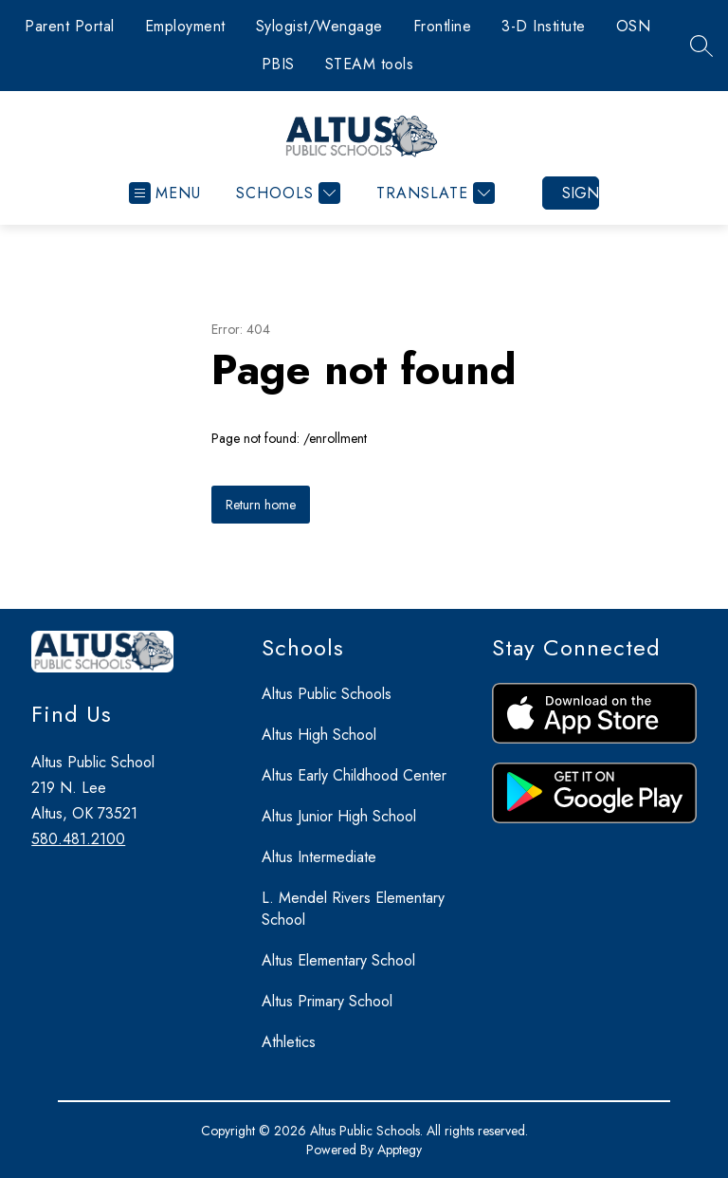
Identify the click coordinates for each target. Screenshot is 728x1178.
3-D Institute (543, 26)
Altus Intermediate (319, 857)
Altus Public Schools (326, 694)
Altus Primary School (327, 1001)
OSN (633, 26)
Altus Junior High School (339, 816)
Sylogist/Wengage (319, 26)
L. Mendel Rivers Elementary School (353, 908)
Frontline (442, 26)
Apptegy (399, 1149)
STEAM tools (369, 64)
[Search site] (701, 45)
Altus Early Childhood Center (354, 775)
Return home (261, 504)
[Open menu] (165, 193)
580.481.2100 (78, 839)
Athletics (289, 1042)
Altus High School (319, 734)
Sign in (580, 193)
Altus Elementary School (338, 960)
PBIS (278, 64)
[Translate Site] (433, 193)
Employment (185, 26)
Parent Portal (70, 26)
